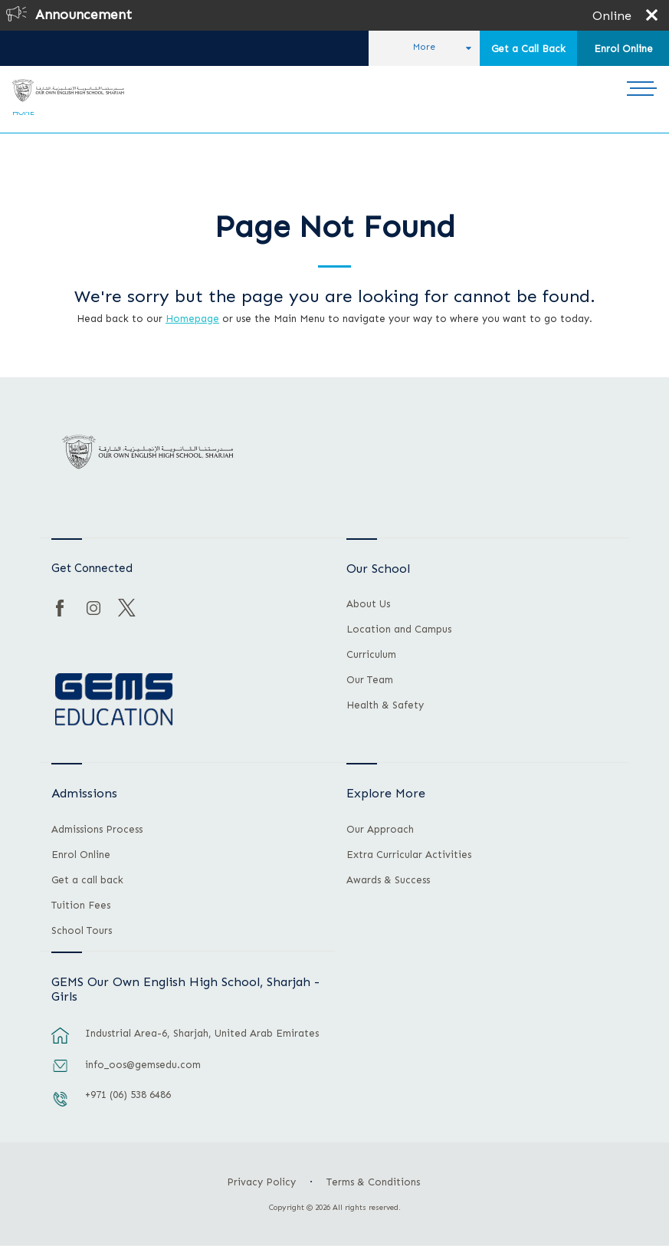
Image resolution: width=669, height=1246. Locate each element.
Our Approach (380, 829)
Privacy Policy (261, 1182)
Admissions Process (97, 829)
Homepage (192, 318)
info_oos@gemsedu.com (143, 1064)
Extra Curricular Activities (408, 855)
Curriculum (371, 654)
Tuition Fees (80, 905)
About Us (368, 604)
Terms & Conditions (373, 1182)
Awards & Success (388, 880)
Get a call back (87, 880)
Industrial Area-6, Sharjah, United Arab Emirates (202, 1033)
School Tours (81, 930)
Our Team (369, 680)
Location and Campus (398, 629)
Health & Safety (385, 705)
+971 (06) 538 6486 (128, 1094)
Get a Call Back (528, 48)
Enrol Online (623, 48)
